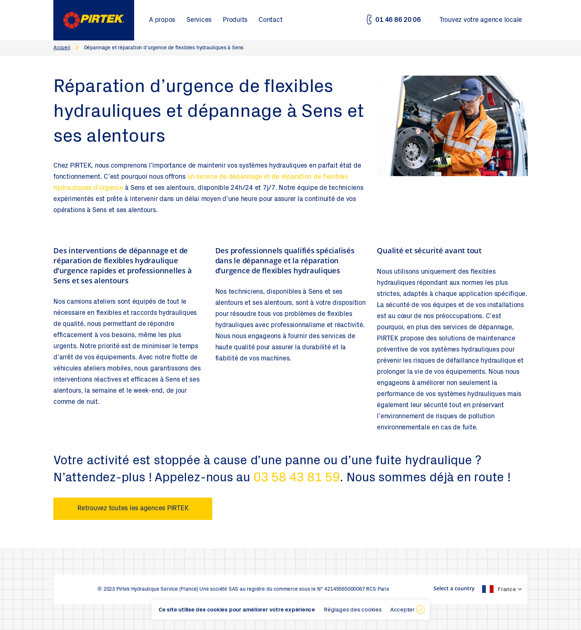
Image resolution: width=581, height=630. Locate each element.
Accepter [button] (402, 610)
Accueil (61, 48)
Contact (270, 20)
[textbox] (494, 589)
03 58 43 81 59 (296, 478)
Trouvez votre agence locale (480, 20)
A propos (162, 20)
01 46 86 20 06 (398, 20)
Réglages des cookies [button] (353, 610)
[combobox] (498, 589)
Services (199, 20)
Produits (235, 20)
